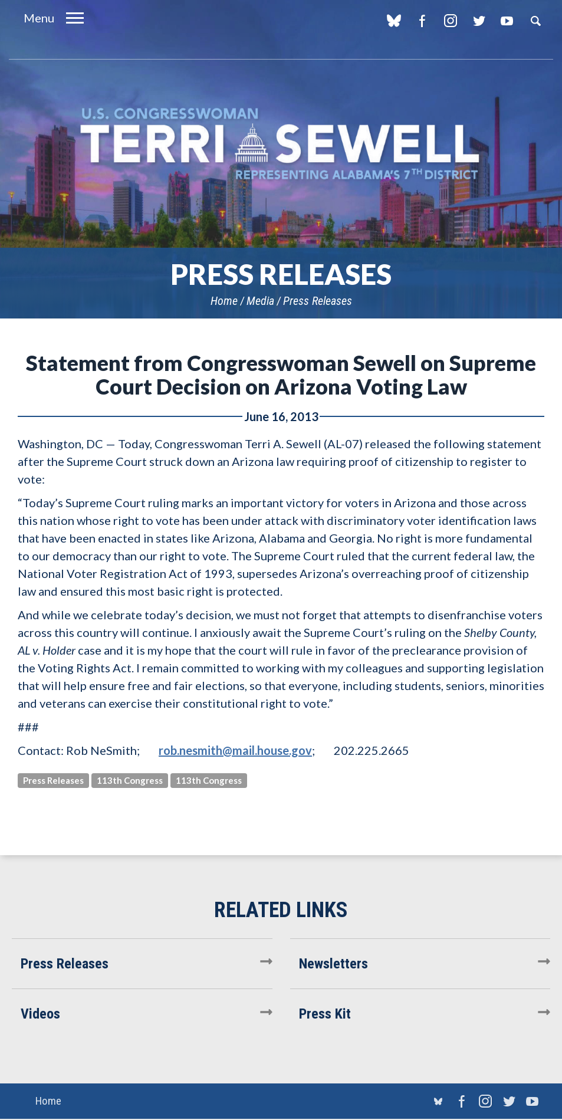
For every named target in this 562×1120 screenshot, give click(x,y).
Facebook (422, 20)
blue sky (393, 20)
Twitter (478, 20)
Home (224, 301)
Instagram (450, 20)
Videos (40, 1014)
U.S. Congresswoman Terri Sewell (281, 144)
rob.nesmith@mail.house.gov (235, 750)
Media (260, 301)
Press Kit (325, 1014)
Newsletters (333, 963)
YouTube (507, 20)
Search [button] (535, 20)
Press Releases (317, 301)
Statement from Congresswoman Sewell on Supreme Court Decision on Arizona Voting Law (281, 374)
